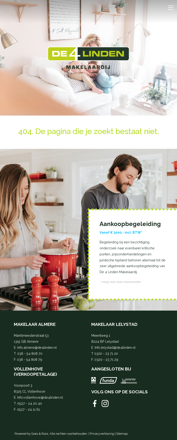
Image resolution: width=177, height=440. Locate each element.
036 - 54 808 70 (29, 353)
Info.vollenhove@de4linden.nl (40, 397)
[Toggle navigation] (170, 7)
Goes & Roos (39, 433)
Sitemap (122, 433)
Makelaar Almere (35, 324)
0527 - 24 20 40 (29, 403)
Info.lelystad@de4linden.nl (115, 347)
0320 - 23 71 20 (106, 353)
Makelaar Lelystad (114, 324)
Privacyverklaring (102, 433)
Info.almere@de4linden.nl (37, 347)
